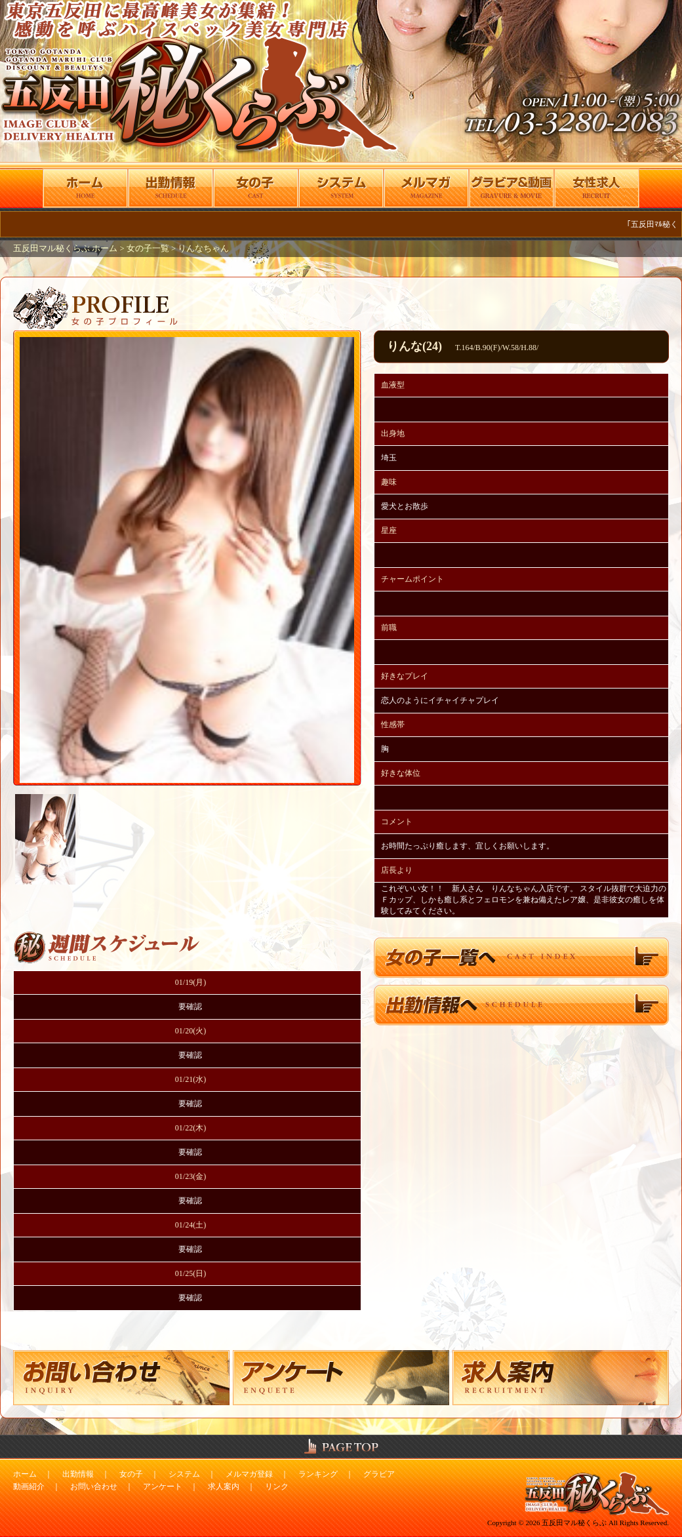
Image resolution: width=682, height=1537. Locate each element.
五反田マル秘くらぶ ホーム (66, 248)
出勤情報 (78, 1474)
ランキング (318, 1474)
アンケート (162, 1486)
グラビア (379, 1474)
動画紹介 (29, 1486)
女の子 (131, 1474)
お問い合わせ (93, 1486)
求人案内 (223, 1486)
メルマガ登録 (249, 1474)
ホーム (25, 1474)
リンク (277, 1486)
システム (184, 1474)
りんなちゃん (203, 248)
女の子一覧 (148, 248)
